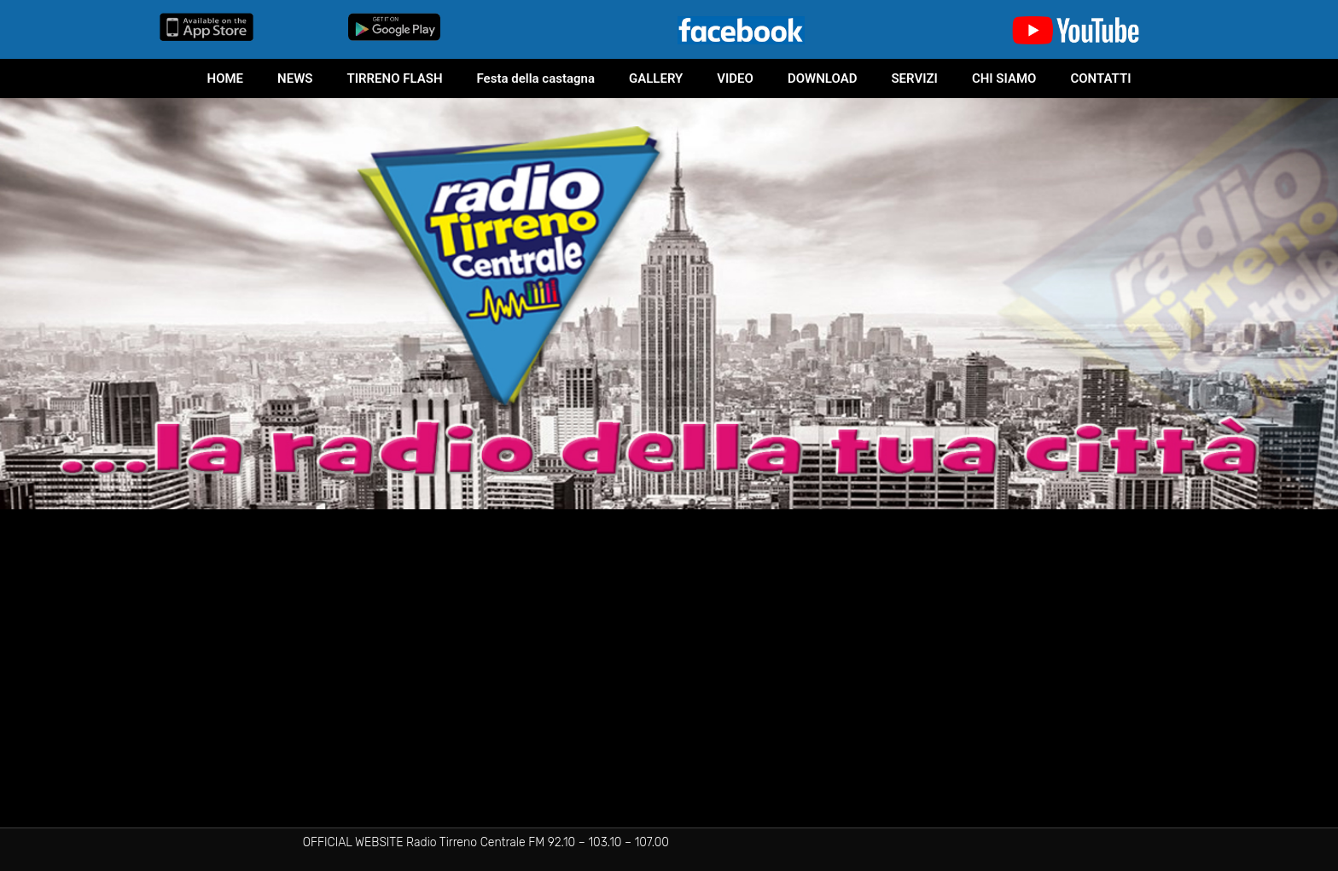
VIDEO (735, 78)
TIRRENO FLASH (394, 78)
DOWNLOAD (823, 78)
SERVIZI (914, 78)
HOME (225, 78)
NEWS (294, 78)
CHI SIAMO (1004, 78)
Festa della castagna (536, 78)
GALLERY (656, 78)
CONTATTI (1100, 78)
